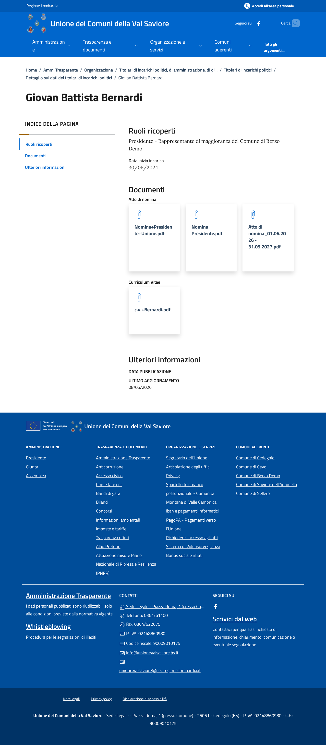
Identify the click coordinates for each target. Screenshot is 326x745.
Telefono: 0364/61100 (143, 615)
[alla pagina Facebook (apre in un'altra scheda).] (250, 23)
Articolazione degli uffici (188, 467)
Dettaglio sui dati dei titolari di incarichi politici (69, 77)
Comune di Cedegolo (268, 457)
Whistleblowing (48, 626)
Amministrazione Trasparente (123, 457)
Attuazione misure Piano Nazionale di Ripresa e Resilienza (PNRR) (126, 564)
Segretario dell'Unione (186, 457)
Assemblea (36, 475)
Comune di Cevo (268, 466)
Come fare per (109, 484)
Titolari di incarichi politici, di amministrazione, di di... (168, 70)
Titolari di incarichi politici (248, 70)
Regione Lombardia (42, 5)
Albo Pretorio (128, 546)
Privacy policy (101, 699)
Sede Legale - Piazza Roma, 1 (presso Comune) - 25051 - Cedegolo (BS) (163, 606)
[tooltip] (154, 237)
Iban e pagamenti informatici (192, 511)
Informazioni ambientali (118, 520)
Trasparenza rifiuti (112, 537)
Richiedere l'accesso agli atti (192, 537)
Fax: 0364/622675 (139, 624)
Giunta (32, 467)
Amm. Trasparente (60, 70)
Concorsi (104, 511)
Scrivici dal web (235, 619)
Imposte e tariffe (111, 528)
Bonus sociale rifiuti (184, 555)
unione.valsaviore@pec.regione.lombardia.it (160, 666)
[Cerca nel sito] (294, 23)
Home (31, 70)
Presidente (36, 457)
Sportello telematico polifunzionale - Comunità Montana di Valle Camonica (198, 493)
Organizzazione (98, 70)
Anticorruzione (109, 467)
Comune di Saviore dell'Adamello (268, 484)
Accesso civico (109, 475)
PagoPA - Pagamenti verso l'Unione (196, 524)
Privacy (195, 475)
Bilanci (102, 502)
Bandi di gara (108, 493)
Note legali (71, 699)
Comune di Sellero (268, 493)
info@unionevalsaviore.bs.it (148, 652)
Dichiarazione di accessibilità (145, 699)
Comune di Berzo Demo (268, 475)
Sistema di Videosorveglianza (193, 546)
